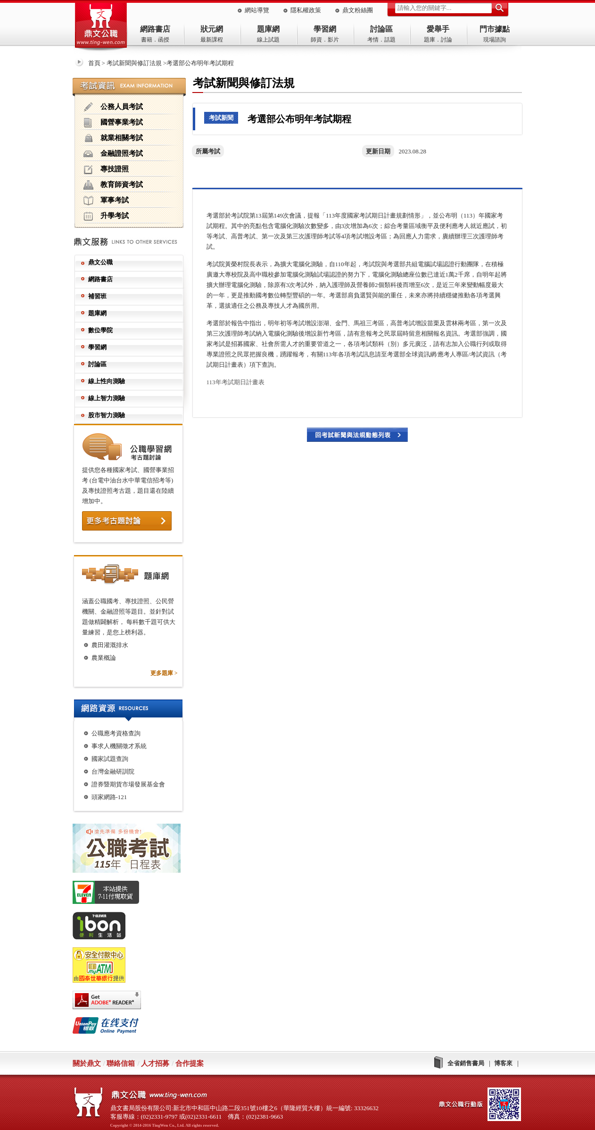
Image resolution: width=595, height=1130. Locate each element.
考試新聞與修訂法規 (134, 63)
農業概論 (103, 657)
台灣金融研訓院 (112, 771)
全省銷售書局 (465, 1063)
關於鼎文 (87, 1063)
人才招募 (155, 1063)
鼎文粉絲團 (357, 10)
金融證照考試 (113, 154)
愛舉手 (438, 29)
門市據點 (494, 29)
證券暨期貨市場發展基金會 (128, 784)
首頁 (94, 63)
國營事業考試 (113, 122)
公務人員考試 (113, 107)
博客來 (503, 1063)
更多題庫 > (164, 673)
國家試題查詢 (109, 758)
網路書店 (155, 29)
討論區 (381, 29)
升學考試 (106, 216)
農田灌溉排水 (109, 645)
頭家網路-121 (109, 797)
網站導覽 (257, 10)
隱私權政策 (305, 10)
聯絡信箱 (121, 1063)
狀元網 (211, 29)
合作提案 (189, 1063)
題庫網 (268, 29)
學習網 (325, 29)
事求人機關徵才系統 (119, 746)
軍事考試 (106, 200)
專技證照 (106, 169)
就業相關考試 (113, 138)
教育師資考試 (113, 185)
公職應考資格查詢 (115, 733)
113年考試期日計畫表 (235, 382)
